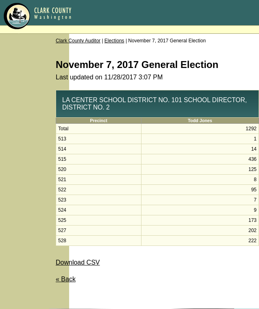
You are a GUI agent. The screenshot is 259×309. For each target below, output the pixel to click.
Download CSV (78, 262)
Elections (114, 41)
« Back (66, 279)
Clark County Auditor (78, 41)
